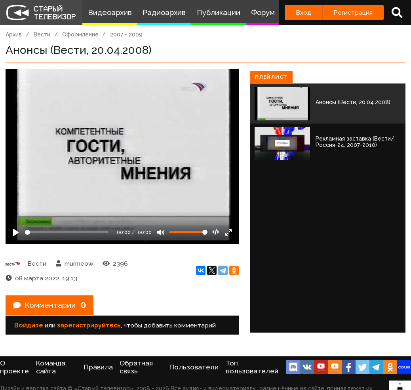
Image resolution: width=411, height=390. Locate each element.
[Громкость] (188, 232)
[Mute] (160, 232)
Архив (14, 34)
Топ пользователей (252, 367)
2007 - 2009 (126, 34)
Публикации (218, 12)
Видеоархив (110, 12)
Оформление (80, 34)
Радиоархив (164, 12)
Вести (42, 34)
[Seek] (66, 232)
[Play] (16, 232)
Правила (98, 367)
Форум (263, 12)
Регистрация (353, 12)
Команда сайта (50, 367)
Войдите (28, 326)
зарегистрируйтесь (89, 326)
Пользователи (194, 367)
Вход (303, 12)
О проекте (14, 367)
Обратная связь (136, 367)
